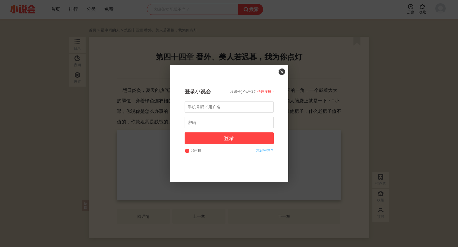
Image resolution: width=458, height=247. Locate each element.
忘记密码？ (265, 150)
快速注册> (265, 92)
